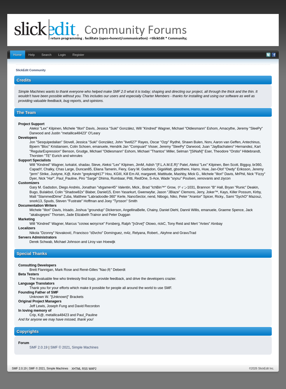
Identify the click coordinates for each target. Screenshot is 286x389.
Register (78, 54)
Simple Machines (85, 347)
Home (17, 54)
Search (47, 54)
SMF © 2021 (60, 347)
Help (31, 54)
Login (62, 54)
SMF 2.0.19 (38, 347)
